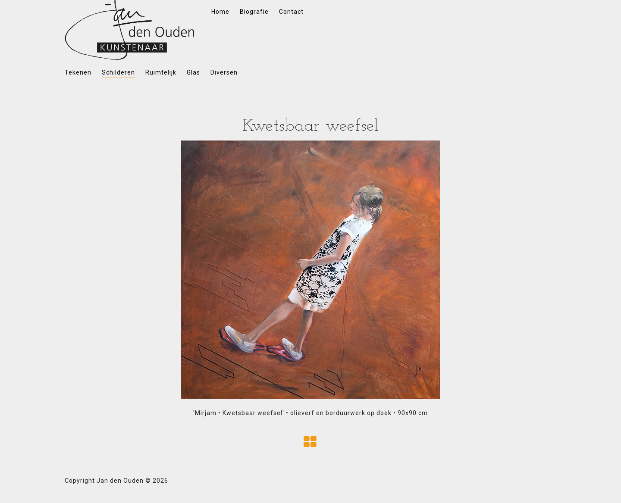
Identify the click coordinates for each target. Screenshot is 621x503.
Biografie (254, 11)
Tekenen (78, 72)
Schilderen (118, 72)
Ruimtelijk (160, 72)
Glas (193, 72)
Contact (291, 11)
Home (220, 11)
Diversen (224, 72)
